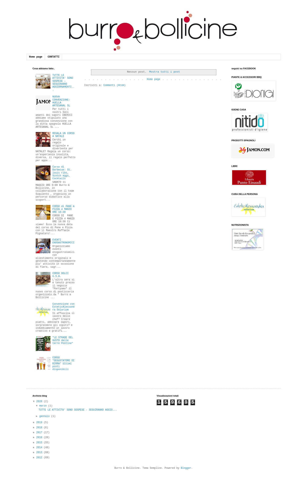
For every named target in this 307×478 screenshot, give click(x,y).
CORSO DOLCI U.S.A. (60, 275)
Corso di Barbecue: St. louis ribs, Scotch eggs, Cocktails (62, 173)
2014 (40, 447)
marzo (43, 405)
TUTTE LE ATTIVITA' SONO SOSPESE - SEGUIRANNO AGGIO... (78, 410)
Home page (35, 57)
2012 (40, 457)
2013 (40, 452)
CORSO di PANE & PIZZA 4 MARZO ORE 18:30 (63, 209)
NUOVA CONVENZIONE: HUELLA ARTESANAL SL (61, 101)
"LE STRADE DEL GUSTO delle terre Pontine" (62, 340)
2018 (40, 427)
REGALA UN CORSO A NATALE (63, 135)
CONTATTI (53, 57)
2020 (40, 401)
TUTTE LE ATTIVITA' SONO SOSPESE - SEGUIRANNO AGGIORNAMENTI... (63, 82)
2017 (40, 432)
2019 (40, 422)
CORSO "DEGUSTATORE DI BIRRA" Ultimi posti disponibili (63, 363)
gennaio (45, 416)
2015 (40, 442)
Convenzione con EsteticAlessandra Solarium (63, 307)
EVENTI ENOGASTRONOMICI (63, 241)
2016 (40, 437)
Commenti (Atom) (114, 85)
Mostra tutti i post (164, 71)
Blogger (186, 468)
